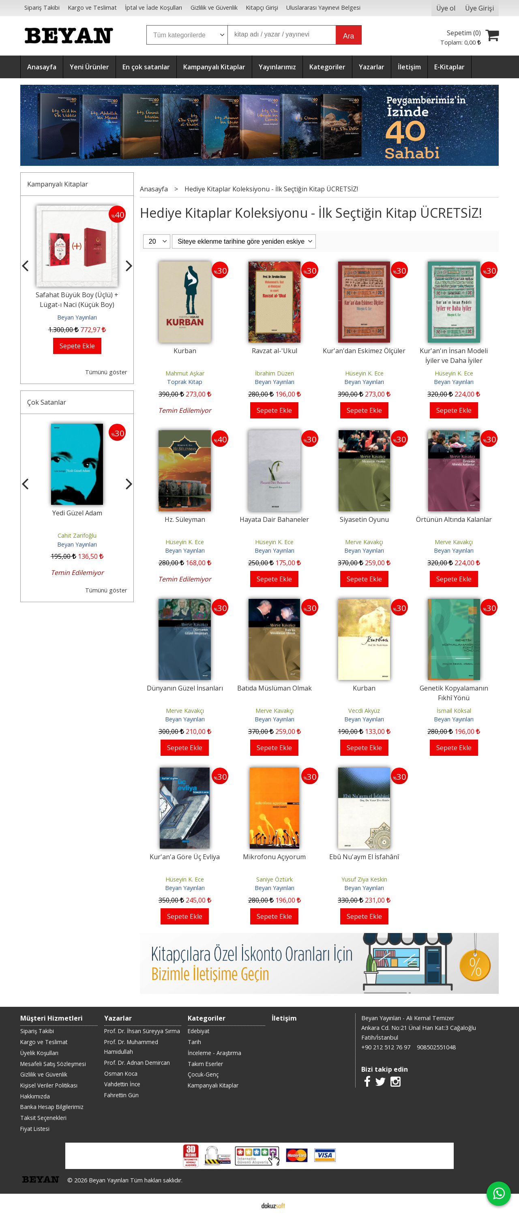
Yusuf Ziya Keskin (364, 879)
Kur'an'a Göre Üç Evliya (185, 856)
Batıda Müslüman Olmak (274, 688)
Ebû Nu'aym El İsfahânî (364, 856)
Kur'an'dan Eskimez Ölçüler (364, 350)
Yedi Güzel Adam (77, 512)
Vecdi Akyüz (364, 710)
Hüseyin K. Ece (364, 373)
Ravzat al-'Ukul (274, 350)
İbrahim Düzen (274, 373)
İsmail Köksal (454, 710)
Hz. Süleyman (185, 519)
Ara (348, 36)
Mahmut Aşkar (184, 373)
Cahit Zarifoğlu (77, 535)
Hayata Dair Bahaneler (274, 519)
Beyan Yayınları (77, 317)
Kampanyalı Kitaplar (57, 184)
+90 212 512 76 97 (385, 1047)
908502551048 (436, 1047)
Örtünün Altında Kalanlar (454, 519)
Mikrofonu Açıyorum (274, 856)
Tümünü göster (106, 372)
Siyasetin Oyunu (364, 519)
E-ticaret (247, 1205)
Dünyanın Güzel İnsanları (185, 688)
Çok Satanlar (46, 402)
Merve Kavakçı (364, 542)
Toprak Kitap (184, 382)
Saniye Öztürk (274, 879)
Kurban (185, 350)
